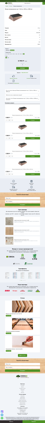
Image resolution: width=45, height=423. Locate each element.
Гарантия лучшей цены (13, 78)
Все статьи (23, 355)
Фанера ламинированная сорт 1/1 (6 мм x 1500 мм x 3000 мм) (22, 133)
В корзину (22, 68)
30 (20, 53)
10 (8, 53)
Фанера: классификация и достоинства (14, 313)
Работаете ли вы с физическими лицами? (14, 95)
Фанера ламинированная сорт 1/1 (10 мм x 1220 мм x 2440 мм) (22, 151)
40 (23, 53)
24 (16, 53)
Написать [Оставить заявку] (11, 421)
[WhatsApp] (2, 418)
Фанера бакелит (22, 398)
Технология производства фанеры (13, 331)
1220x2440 (7, 50)
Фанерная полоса (22, 404)
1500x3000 (12, 50)
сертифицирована (16, 83)
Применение (22, 389)
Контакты (22, 392)
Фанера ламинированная (23, 401)
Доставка (28, 78)
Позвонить (34, 421)
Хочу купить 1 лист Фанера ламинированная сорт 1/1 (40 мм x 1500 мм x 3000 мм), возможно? (22, 99)
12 (10, 53)
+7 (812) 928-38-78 (27, 3)
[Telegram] (2, 411)
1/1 (6, 57)
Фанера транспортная (22, 400)
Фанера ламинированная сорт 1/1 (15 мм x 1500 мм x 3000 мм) (22, 115)
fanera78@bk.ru (22, 411)
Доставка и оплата (22, 388)
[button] (19, 280)
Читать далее (8, 315)
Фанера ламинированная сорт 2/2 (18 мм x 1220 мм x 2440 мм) (22, 169)
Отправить (22, 204)
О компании (22, 385)
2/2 (8, 57)
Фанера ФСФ (22, 397)
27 (18, 53)
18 (13, 53)
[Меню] (43, 3)
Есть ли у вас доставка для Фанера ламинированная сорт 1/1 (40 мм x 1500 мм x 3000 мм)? (21, 91)
